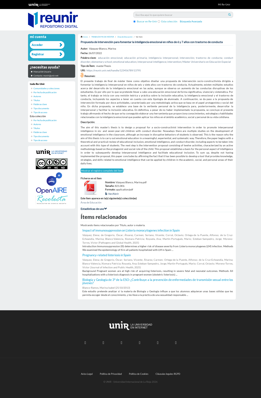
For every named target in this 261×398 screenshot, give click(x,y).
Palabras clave (40, 104)
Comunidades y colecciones (46, 88)
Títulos (36, 100)
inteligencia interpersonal (163, 57)
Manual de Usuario (42, 71)
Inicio (85, 37)
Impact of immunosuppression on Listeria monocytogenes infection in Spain (131, 230)
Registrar (38, 54)
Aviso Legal (87, 374)
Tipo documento (41, 108)
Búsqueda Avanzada (191, 21)
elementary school (101, 61)
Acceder (37, 44)
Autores (37, 96)
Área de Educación (125, 37)
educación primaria (135, 57)
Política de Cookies (138, 374)
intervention (174, 61)
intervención (187, 57)
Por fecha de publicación (45, 92)
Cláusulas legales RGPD (168, 374)
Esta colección (167, 21)
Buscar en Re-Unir (145, 21)
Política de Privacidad (111, 374)
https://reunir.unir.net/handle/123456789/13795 (114, 70)
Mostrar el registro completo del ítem (102, 170)
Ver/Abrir (112, 193)
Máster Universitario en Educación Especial (206, 61)
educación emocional (110, 57)
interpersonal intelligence (151, 61)
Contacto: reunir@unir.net (45, 75)
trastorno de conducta (209, 57)
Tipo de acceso (40, 112)
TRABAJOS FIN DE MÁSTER (102, 37)
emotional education (124, 61)
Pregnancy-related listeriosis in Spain (106, 255)
